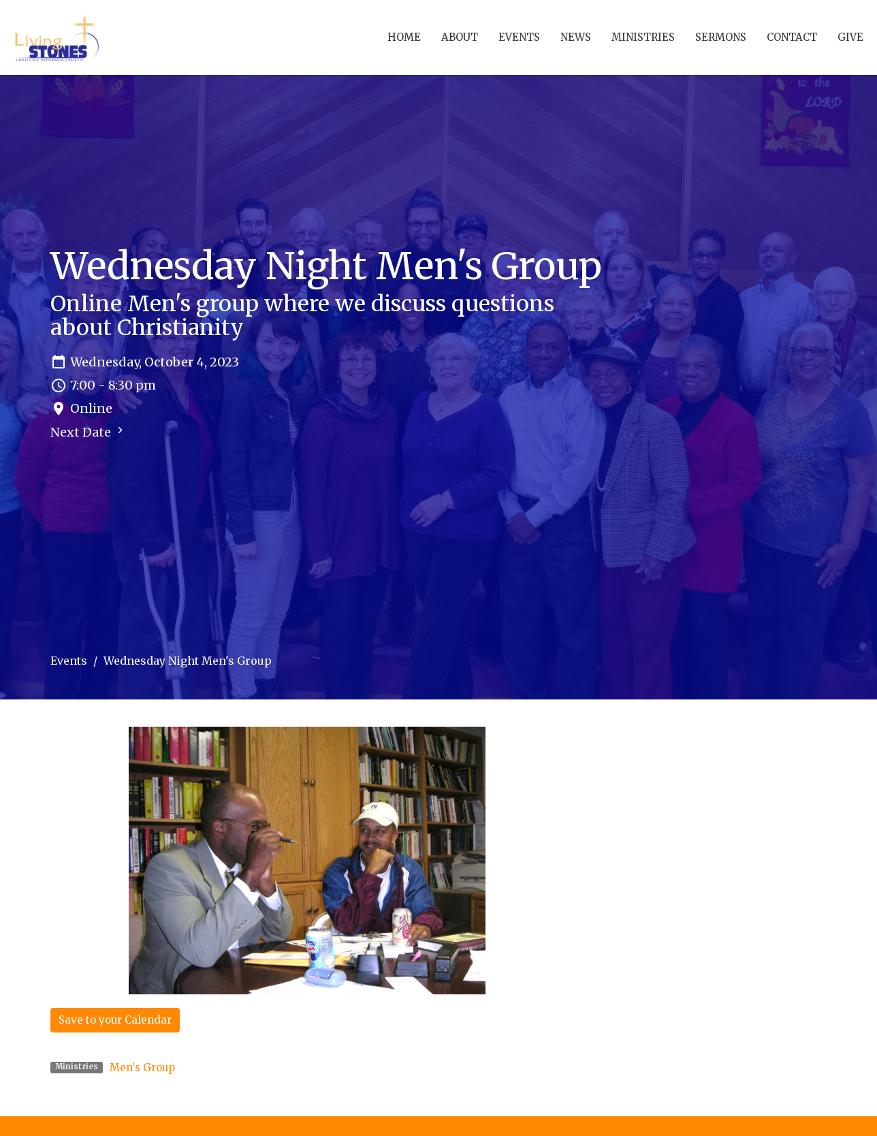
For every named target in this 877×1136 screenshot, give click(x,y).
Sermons (720, 37)
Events (519, 37)
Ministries (643, 37)
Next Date (88, 432)
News (575, 37)
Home (404, 37)
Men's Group (142, 1067)
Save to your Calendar (115, 1019)
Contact (792, 37)
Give (850, 37)
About (459, 37)
